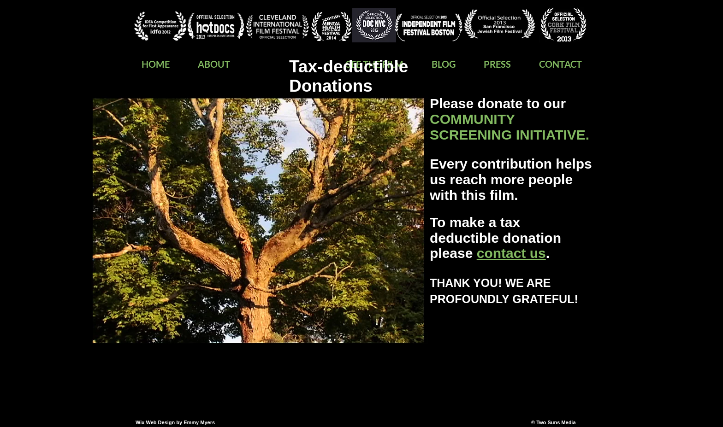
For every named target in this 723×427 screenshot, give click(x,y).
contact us (511, 253)
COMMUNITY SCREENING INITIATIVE (508, 126)
